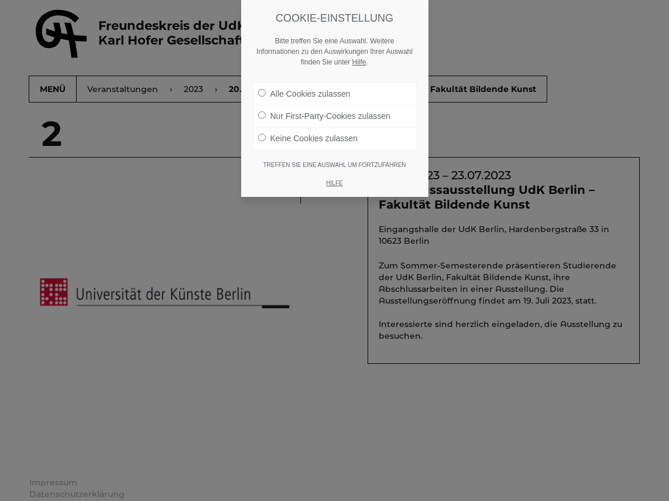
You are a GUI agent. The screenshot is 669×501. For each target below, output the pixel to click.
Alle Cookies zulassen (304, 93)
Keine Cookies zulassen (308, 138)
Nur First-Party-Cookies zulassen (324, 116)
